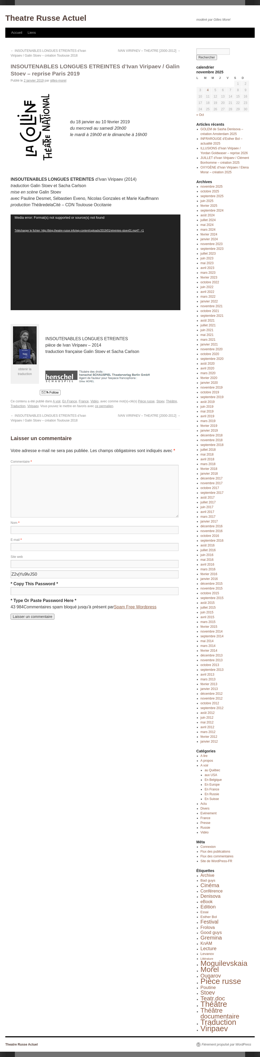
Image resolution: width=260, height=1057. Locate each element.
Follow (50, 392)
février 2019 (209, 426)
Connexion (208, 847)
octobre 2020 (210, 354)
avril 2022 (207, 292)
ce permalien (104, 406)
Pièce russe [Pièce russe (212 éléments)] (221, 981)
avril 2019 (207, 416)
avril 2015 (207, 617)
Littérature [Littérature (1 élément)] (207, 958)
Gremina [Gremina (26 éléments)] (211, 937)
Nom (15, 523)
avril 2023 (207, 268)
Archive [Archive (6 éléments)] (207, 875)
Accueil (16, 33)
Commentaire (21, 462)
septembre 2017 (212, 493)
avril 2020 (207, 368)
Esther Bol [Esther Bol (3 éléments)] (209, 917)
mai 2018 (207, 454)
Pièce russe (146, 401)
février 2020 (209, 378)
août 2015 (208, 603)
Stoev (160, 401)
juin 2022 (207, 287)
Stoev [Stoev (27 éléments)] (208, 992)
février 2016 (209, 574)
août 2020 (208, 363)
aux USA (211, 775)
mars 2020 (208, 373)
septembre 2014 (212, 636)
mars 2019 (208, 421)
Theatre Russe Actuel (45, 18)
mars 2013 (208, 679)
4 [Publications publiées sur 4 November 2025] (208, 90)
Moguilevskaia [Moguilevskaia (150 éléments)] (224, 963)
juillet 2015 (208, 607)
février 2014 (209, 650)
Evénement (209, 813)
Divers (205, 808)
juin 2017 (207, 507)
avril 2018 (207, 459)
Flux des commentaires (217, 856)
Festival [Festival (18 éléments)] (210, 922)
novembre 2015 (212, 588)
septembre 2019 (212, 397)
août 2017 (208, 497)
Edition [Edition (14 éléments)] (208, 906)
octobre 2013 (210, 665)
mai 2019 (207, 411)
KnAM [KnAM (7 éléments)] (206, 943)
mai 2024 (207, 225)
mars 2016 (208, 569)
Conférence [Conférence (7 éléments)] (212, 890)
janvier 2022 (209, 301)
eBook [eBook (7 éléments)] (207, 901)
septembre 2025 (212, 196)
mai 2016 (207, 560)
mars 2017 (208, 517)
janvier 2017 (209, 521)
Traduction (18, 406)
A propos (207, 761)
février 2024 (209, 234)
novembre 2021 (212, 306)
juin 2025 (207, 201)
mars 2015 (208, 622)
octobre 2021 (210, 311)
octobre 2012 (210, 703)
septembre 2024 (212, 210)
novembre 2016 (212, 531)
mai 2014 (207, 641)
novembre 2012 (212, 698)
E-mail (16, 540)
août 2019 (208, 402)
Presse (205, 823)
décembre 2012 (212, 694)
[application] (95, 262)
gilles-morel (58, 80)
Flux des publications (215, 851)
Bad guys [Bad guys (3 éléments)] (208, 880)
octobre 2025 (210, 191)
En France (69, 401)
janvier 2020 (209, 383)
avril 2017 (207, 512)
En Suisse (212, 799)
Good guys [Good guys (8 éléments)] (211, 932)
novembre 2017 (212, 483)
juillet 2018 (208, 450)
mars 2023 (208, 273)
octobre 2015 (210, 593)
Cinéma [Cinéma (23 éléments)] (210, 885)
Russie (205, 827)
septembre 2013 (212, 670)
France (84, 401)
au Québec (212, 770)
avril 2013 (207, 674)
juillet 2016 (208, 550)
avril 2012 (207, 727)
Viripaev (32, 406)
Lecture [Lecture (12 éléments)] (208, 948)
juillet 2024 (208, 220)
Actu (204, 804)
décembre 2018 (212, 435)
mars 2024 (208, 229)
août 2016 (208, 545)
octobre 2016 (210, 536)
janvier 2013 (209, 689)
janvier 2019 (209, 430)
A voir (56, 401)
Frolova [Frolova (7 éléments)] (208, 927)
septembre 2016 (212, 540)
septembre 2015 (212, 598)
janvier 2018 (209, 473)
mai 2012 (207, 722)
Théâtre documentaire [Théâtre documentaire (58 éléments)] (220, 1013)
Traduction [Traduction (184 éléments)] (218, 1022)
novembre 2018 (212, 440)
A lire (204, 756)
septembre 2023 (212, 249)
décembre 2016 (212, 526)
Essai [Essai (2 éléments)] (205, 912)
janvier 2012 (209, 741)
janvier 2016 (209, 579)
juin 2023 (207, 258)
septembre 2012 (212, 708)
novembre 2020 (212, 349)
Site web (17, 557)
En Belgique (213, 780)
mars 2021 (208, 340)
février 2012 (209, 737)
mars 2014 (208, 646)
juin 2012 (207, 717)
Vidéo (94, 401)
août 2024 (208, 215)
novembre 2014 (212, 631)
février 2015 (209, 627)
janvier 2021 (209, 344)
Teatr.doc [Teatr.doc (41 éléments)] (213, 998)
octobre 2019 (210, 392)
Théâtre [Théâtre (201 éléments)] (214, 1004)
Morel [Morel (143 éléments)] (210, 969)
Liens (32, 33)
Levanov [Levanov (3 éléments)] (207, 954)
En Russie (212, 794)
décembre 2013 (212, 655)
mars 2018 (208, 464)
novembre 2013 (212, 660)
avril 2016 (207, 564)
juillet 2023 (208, 253)
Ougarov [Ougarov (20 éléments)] (211, 976)
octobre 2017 (210, 488)
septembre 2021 (212, 316)
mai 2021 (207, 335)
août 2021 (208, 320)
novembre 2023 (212, 244)
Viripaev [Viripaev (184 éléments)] (214, 1028)
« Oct (200, 115)
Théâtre (171, 401)
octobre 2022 (210, 282)
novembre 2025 (212, 186)
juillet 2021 (208, 325)
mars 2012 (208, 732)
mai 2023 (207, 263)
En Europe (212, 784)
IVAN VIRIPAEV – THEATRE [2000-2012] (149, 51)
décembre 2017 (212, 478)
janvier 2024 (209, 239)
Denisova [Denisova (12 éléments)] (211, 896)
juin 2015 (207, 612)
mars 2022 (208, 296)
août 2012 (208, 713)
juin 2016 (207, 555)
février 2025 (209, 206)
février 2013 (209, 684)
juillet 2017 (208, 502)
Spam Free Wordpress (135, 607)
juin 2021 (207, 330)
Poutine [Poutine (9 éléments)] (208, 987)
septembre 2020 (212, 359)
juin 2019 (207, 407)
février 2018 (209, 469)
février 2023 (209, 277)
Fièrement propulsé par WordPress (226, 1044)
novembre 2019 (212, 387)
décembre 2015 (212, 584)
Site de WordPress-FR (216, 861)
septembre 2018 (212, 445)
